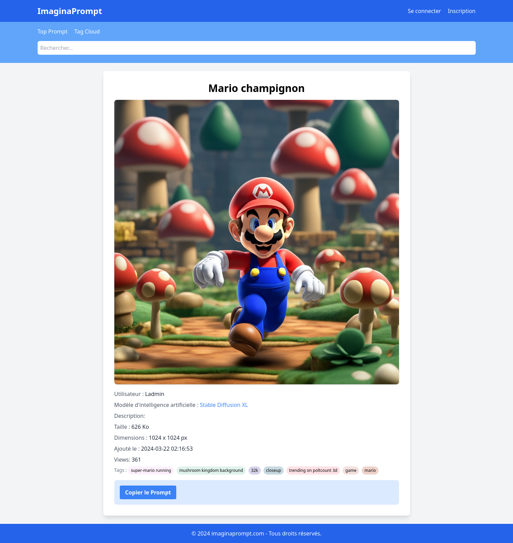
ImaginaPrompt (70, 10)
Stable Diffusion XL (224, 405)
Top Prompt (53, 31)
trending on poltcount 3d (313, 470)
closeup (273, 470)
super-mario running (151, 470)
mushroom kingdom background (211, 470)
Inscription (462, 11)
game (350, 470)
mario (370, 470)
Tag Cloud (87, 31)
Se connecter (424, 11)
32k (254, 470)
